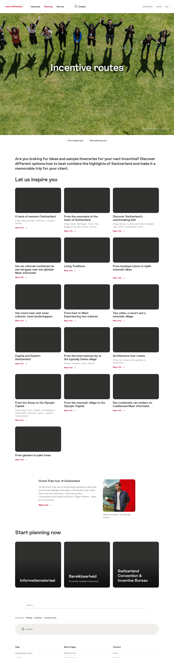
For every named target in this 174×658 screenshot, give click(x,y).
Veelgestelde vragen (24, 653)
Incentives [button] (38, 618)
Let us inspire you (75, 140)
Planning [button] (29, 618)
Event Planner (147, 7)
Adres (115, 653)
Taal (167, 6)
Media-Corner (70, 653)
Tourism (159, 7)
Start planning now (98, 140)
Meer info (43, 505)
